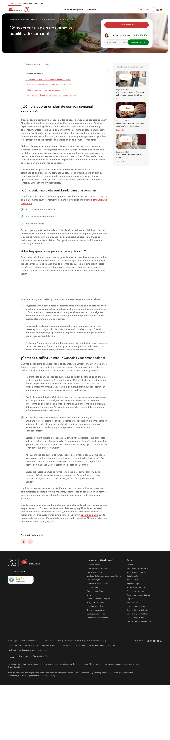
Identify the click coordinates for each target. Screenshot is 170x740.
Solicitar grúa (132, 631)
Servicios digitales (94, 634)
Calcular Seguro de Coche (138, 661)
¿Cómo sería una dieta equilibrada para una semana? (49, 84)
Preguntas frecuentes (96, 657)
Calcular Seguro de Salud (137, 672)
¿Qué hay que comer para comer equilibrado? (46, 90)
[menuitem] (14, 3)
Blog (89, 650)
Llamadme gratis (138, 42)
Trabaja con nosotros (95, 665)
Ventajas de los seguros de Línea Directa (104, 631)
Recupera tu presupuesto (137, 623)
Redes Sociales (133, 657)
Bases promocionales (96, 668)
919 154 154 (141, 35)
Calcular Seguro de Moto (137, 665)
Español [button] (11, 712)
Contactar (131, 619)
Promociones (92, 642)
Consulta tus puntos (135, 646)
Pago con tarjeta (133, 638)
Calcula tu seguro (126, 25)
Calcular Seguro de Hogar (138, 668)
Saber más (119, 99)
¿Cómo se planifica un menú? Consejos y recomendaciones (52, 95)
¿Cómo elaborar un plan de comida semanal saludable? (48, 79)
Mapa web (131, 653)
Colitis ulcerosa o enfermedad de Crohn (129, 155)
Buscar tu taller (133, 634)
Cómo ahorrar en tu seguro (98, 653)
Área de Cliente (144, 9)
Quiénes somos (93, 619)
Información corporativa (97, 623)
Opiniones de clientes (96, 661)
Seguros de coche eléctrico (138, 650)
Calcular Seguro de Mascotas (139, 676)
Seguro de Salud (89, 569)
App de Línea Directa (96, 646)
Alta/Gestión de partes (136, 627)
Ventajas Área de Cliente (97, 638)
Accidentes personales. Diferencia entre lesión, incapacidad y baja (130, 93)
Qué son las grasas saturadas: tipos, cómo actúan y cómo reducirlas (130, 124)
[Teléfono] (122, 42)
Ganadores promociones (97, 672)
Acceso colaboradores (136, 642)
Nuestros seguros (94, 627)
